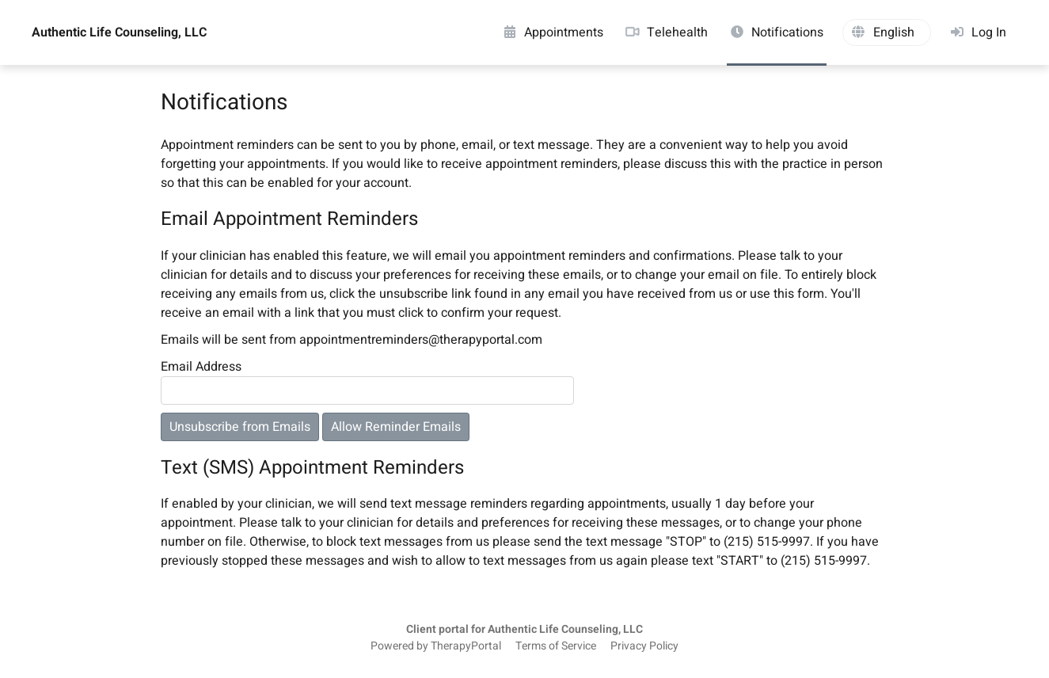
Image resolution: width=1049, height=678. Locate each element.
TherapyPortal (466, 646)
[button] (886, 32)
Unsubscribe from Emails (239, 426)
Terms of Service (555, 646)
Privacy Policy (644, 646)
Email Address (201, 366)
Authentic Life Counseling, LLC (119, 32)
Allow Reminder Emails (396, 426)
